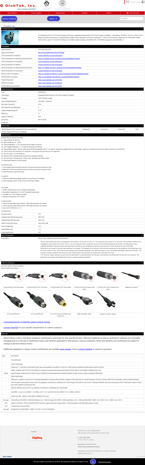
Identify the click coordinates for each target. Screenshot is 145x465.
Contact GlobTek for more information (50, 55)
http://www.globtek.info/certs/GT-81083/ (51, 52)
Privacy (97, 446)
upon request (65, 349)
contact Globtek (85, 349)
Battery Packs (60, 13)
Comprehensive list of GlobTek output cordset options (27, 322)
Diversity (81, 444)
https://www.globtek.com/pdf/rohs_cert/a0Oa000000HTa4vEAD (58, 77)
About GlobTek (12, 13)
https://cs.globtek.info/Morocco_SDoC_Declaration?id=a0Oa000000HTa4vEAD (63, 74)
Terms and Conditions (86, 446)
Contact (108, 13)
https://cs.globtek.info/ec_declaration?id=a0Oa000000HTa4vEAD (59, 58)
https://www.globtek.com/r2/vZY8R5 (50, 86)
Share (52, 19)
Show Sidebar (7, 456)
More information (104, 462)
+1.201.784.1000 (133, 13)
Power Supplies (36, 13)
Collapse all (9, 26)
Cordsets (84, 13)
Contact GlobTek (11, 328)
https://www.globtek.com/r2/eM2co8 (50, 83)
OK (93, 462)
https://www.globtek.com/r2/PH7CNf (50, 80)
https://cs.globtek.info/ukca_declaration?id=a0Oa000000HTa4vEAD (59, 68)
